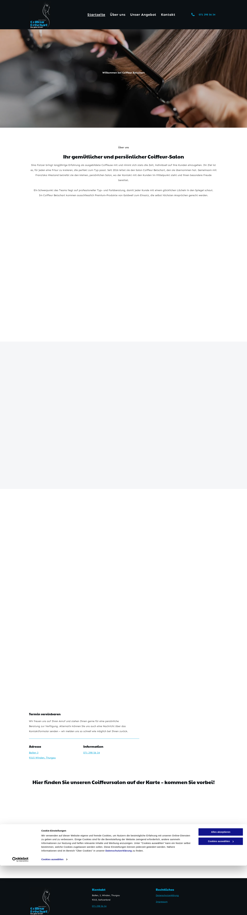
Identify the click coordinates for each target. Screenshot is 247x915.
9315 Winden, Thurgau (42, 757)
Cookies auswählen (52, 908)
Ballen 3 (33, 752)
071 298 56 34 (91, 752)
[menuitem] (96, 14)
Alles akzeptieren (220, 881)
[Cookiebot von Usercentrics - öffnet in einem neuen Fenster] (20, 909)
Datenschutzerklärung (118, 900)
